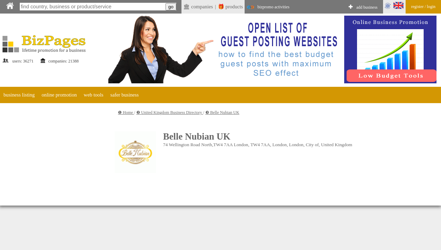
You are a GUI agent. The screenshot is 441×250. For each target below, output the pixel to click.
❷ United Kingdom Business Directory (169, 112)
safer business (124, 95)
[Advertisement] (52, 149)
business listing (19, 95)
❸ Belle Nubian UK (222, 112)
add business (367, 7)
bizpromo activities (273, 7)
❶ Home (126, 112)
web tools (93, 95)
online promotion (59, 95)
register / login (423, 6)
